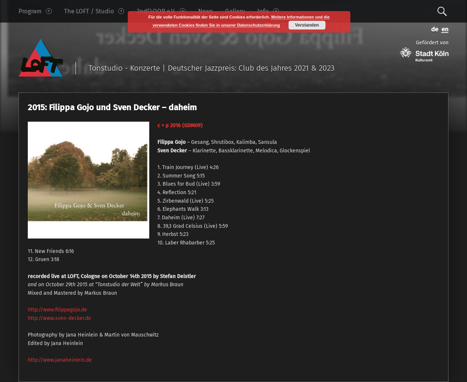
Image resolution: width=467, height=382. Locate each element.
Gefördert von (424, 50)
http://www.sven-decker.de (59, 318)
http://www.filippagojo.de (57, 310)
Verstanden (307, 25)
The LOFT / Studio (94, 11)
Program (35, 11)
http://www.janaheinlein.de (60, 360)
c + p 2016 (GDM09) (180, 125)
